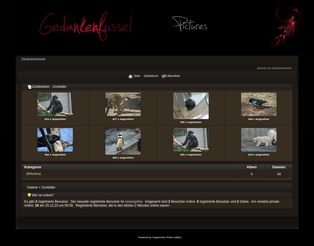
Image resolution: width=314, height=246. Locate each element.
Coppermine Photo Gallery (166, 237)
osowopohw (133, 202)
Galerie (32, 187)
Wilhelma (33, 174)
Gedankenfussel (33, 59)
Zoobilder (48, 187)
